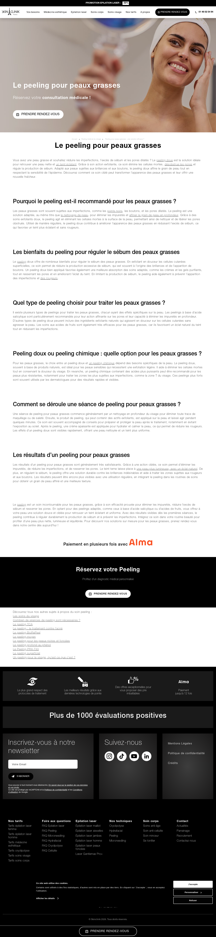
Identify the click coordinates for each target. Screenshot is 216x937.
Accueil (75, 139)
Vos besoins (32, 12)
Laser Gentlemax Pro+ (89, 854)
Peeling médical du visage (91, 139)
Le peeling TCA (23, 624)
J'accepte (193, 914)
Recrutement (184, 836)
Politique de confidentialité (55, 790)
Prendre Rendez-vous (108, 593)
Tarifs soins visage (19, 856)
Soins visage (114, 12)
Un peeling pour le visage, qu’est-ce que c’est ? (44, 657)
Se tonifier (149, 841)
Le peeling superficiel (26, 653)
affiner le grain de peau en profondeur (153, 215)
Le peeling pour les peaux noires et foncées (41, 641)
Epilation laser (78, 12)
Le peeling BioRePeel (26, 633)
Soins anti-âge (151, 826)
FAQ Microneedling (53, 836)
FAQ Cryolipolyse (52, 846)
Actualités (182, 826)
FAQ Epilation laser (53, 826)
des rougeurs (49, 278)
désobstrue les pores (178, 164)
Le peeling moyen (24, 637)
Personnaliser (193, 922)
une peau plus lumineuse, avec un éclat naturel (167, 469)
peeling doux (164, 160)
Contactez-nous (186, 841)
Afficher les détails (45, 928)
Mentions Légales (180, 743)
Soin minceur (151, 836)
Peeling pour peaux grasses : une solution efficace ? (124, 139)
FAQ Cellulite (49, 851)
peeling (21, 262)
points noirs (114, 211)
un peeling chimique (102, 363)
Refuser (193, 930)
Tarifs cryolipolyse (18, 851)
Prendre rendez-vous (38, 114)
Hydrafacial (115, 831)
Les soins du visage (26, 616)
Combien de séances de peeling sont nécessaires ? (46, 620)
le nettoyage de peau (74, 215)
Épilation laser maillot (88, 826)
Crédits (173, 763)
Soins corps (97, 12)
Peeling (113, 836)
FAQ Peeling (49, 831)
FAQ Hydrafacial (51, 841)
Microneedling (117, 841)
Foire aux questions (56, 821)
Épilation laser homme (89, 841)
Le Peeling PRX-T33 (26, 649)
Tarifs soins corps (19, 861)
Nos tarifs (130, 12)
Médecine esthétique (54, 12)
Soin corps (151, 821)
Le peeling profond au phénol (32, 645)
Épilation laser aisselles (89, 831)
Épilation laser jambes (89, 836)
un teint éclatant (66, 164)
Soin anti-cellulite (153, 831)
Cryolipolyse (116, 826)
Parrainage (183, 831)
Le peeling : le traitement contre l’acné (38, 628)
